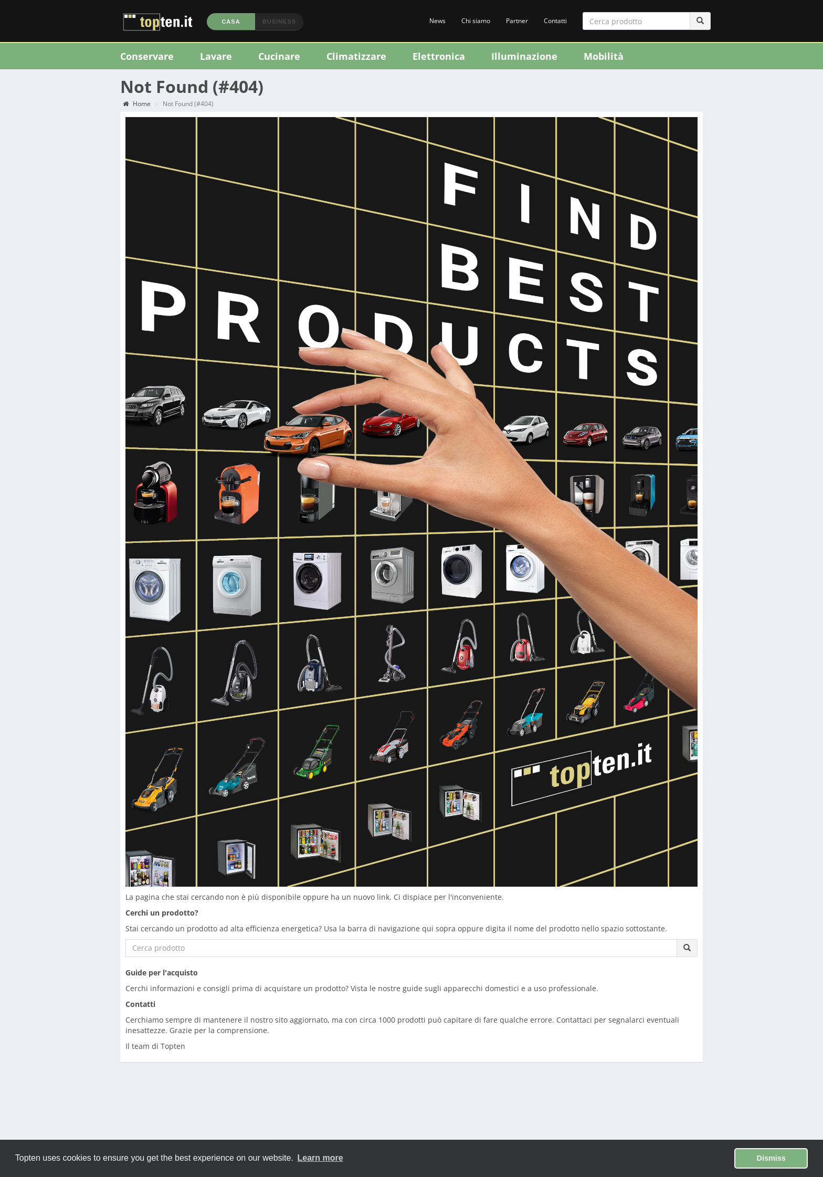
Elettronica (439, 56)
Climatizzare (356, 56)
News (437, 20)
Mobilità (604, 56)
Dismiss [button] (771, 1158)
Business (279, 21)
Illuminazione (524, 56)
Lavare (216, 56)
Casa (230, 21)
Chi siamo (475, 20)
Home (137, 103)
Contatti (555, 20)
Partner (517, 20)
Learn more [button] (320, 1157)
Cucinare (279, 56)
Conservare (147, 56)
